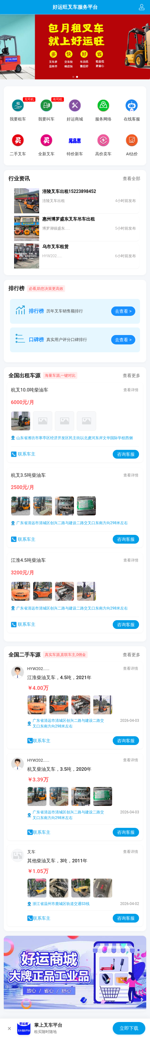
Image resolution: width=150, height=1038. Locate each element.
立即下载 (129, 1028)
